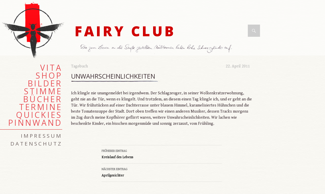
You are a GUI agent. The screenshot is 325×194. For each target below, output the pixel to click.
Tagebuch (79, 66)
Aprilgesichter (162, 172)
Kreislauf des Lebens (162, 153)
